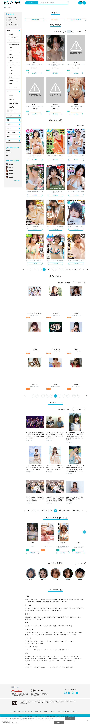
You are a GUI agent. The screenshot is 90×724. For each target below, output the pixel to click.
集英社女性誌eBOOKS (31, 610)
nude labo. (41, 619)
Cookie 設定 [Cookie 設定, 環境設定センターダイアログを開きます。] (59, 717)
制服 (39, 626)
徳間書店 (11, 70)
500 (68, 510)
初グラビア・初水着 (41, 667)
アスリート (61, 660)
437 (60, 396)
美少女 (29, 641)
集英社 (10, 54)
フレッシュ (39, 634)
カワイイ (70, 641)
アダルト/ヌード (70, 660)
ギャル (76, 634)
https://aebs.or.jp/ (23, 703)
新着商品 (8, 150)
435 (51, 396)
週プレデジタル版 (12, 20)
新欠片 (10, 73)
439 (68, 396)
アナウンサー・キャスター (58, 658)
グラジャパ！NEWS (13, 24)
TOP (5, 7)
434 (47, 396)
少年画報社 (28, 601)
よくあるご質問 (60, 711)
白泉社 (10, 77)
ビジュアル (10, 124)
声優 (66, 656)
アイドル (41, 656)
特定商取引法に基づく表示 (41, 711)
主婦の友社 (11, 57)
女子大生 (75, 656)
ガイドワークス (12, 37)
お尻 (49, 632)
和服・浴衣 (67, 626)
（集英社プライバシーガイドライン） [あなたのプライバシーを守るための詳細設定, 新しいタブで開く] (10, 722)
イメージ (9, 128)
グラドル (30, 656)
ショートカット (60, 632)
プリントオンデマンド (75, 617)
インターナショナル (64, 634)
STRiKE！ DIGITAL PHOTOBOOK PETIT (13, 103)
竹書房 (10, 67)
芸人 (52, 660)
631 (78, 510)
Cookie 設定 (52, 711)
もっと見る (80, 563)
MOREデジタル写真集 (65, 608)
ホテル (54, 650)
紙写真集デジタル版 (30, 617)
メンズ (54, 667)
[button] (84, 532)
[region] (45, 720)
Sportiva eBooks (56, 610)
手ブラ (29, 667)
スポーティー (50, 634)
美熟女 (48, 641)
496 (51, 510)
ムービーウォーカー (65, 601)
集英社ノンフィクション (44, 610)
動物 (62, 667)
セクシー (30, 643)
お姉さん (39, 641)
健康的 (29, 634)
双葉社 (10, 83)
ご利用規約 (13, 711)
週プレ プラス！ (12, 22)
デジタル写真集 (12, 17)
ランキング (8, 153)
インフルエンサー (75, 658)
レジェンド (42, 660)
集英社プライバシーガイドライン (25, 711)
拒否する (70, 717)
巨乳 (41, 632)
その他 (8, 141)
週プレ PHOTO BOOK (31, 608)
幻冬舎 (10, 50)
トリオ (36, 650)
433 (43, 396)
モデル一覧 (16, 180)
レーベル (9, 91)
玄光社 (10, 47)
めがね (57, 626)
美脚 (70, 632)
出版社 (8, 30)
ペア (28, 650)
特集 (7, 155)
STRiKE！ (11, 95)
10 (69, 269)
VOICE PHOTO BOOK (62, 617)
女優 (49, 656)
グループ (45, 650)
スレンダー (31, 632)
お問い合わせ (68, 711)
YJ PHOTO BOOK (43, 608)
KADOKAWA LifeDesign (14, 44)
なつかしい (58, 641)
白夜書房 (11, 80)
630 (74, 510)
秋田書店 (11, 34)
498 (60, 510)
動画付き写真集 (51, 617)
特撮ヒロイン (31, 660)
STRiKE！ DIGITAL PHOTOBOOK (13, 99)
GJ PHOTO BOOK (53, 608)
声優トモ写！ (29, 619)
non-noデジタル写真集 (78, 608)
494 (78, 396)
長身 (78, 632)
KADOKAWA (12, 40)
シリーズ (9, 115)
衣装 (8, 120)
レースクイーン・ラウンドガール (36, 658)
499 (64, 510)
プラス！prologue (41, 617)
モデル (58, 656)
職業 (8, 136)
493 (74, 396)
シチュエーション (11, 132)
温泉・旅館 (64, 650)
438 (64, 396)
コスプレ (30, 626)
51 (75, 269)
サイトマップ (76, 711)
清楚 (39, 643)
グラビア (11, 111)
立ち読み (34, 73)
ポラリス (35, 619)
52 (79, 269)
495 (47, 510)
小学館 (10, 60)
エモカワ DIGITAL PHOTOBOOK (13, 107)
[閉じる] (87, 720)
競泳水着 (47, 626)
